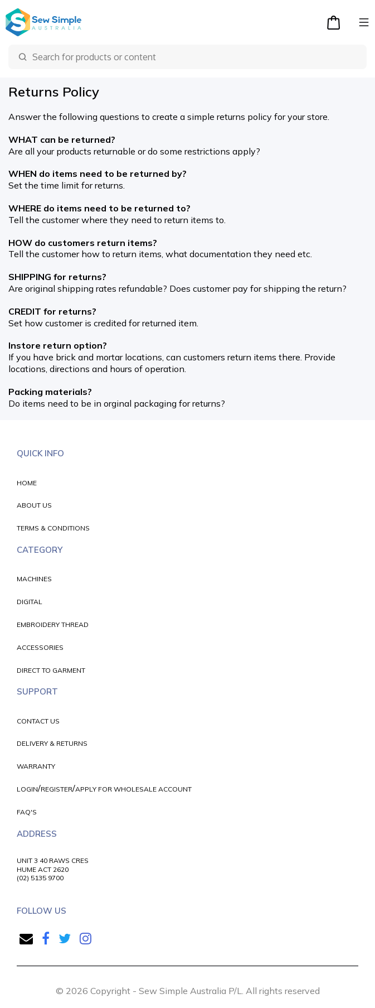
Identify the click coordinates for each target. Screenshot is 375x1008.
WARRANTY (36, 766)
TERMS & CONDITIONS (53, 528)
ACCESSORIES (40, 647)
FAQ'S (27, 812)
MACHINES (34, 579)
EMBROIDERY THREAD (53, 624)
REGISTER (56, 789)
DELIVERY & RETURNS (52, 743)
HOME (27, 483)
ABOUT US (34, 505)
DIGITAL (29, 601)
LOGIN (27, 789)
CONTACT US (38, 721)
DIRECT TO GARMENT (51, 670)
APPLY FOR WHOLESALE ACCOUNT (133, 789)
